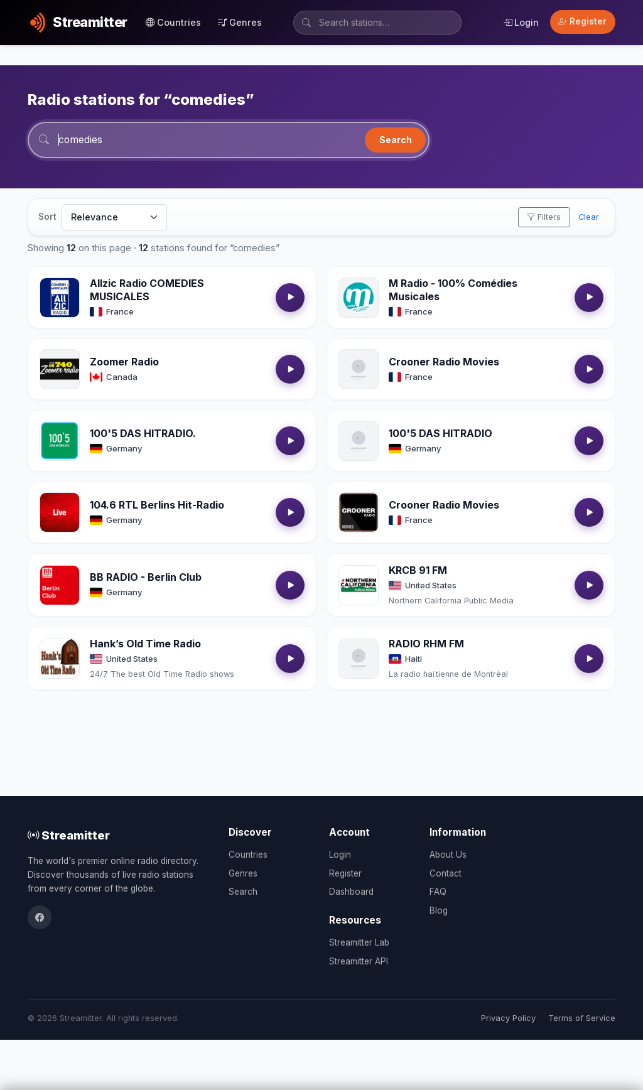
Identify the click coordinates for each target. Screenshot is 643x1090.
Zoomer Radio (124, 362)
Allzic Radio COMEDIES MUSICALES (147, 290)
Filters (544, 218)
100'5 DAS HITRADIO (440, 434)
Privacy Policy (508, 1018)
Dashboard (351, 892)
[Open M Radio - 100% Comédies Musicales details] (358, 298)
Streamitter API (358, 961)
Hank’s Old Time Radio (145, 644)
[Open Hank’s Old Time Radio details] (60, 659)
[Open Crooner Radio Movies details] (358, 370)
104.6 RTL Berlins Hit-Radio (157, 505)
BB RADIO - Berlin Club (146, 577)
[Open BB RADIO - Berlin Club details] (60, 586)
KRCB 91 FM (418, 570)
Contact (446, 873)
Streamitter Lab (359, 942)
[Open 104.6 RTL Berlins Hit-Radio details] (60, 513)
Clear (588, 217)
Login (521, 22)
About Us (448, 855)
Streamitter (69, 835)
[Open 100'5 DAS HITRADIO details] (358, 441)
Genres (240, 22)
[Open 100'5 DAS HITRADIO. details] (60, 441)
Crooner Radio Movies (444, 362)
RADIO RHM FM (426, 644)
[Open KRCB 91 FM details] (358, 586)
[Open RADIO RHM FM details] (358, 659)
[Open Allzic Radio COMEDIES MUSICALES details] (60, 298)
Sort (47, 217)
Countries (173, 22)
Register (582, 21)
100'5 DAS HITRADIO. (143, 434)
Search (395, 139)
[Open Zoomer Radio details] (60, 370)
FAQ (438, 892)
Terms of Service (581, 1018)
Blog (439, 910)
